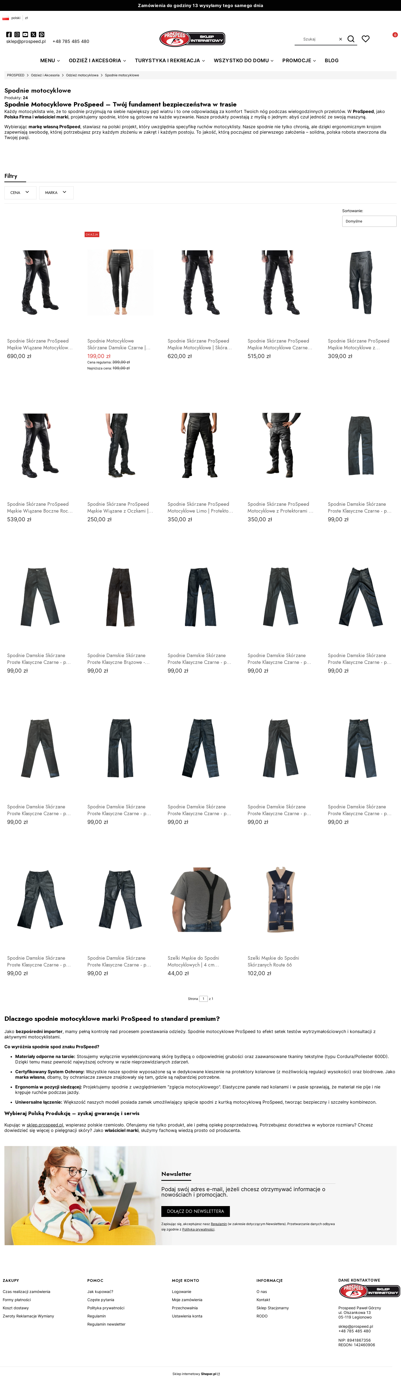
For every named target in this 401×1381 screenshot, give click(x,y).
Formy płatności (17, 1299)
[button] (351, 39)
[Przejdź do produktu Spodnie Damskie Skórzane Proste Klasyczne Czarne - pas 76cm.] (281, 748)
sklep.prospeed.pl (45, 1125)
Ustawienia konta (187, 1316)
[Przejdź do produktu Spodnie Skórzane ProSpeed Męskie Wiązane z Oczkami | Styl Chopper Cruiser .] (120, 445)
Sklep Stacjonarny (273, 1307)
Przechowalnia (185, 1307)
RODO (262, 1316)
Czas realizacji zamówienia (26, 1291)
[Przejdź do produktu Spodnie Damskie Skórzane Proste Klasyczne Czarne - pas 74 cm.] (120, 748)
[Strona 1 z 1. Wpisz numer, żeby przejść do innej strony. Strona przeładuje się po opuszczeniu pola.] (203, 999)
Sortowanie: (352, 210)
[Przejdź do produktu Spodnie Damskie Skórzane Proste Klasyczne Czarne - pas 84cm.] (120, 899)
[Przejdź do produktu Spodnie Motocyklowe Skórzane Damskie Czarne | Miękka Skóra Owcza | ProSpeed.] (120, 282)
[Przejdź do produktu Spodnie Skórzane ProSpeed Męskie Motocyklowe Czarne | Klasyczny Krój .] (281, 282)
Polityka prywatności (105, 1307)
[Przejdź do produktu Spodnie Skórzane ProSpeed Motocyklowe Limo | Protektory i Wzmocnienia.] (201, 445)
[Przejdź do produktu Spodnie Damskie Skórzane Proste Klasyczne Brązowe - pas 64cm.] (120, 597)
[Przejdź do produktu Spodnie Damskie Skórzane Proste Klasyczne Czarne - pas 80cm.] (40, 899)
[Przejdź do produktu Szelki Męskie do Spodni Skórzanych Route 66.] (281, 899)
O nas (262, 1291)
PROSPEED (15, 75)
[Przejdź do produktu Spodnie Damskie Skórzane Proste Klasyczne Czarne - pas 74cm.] (201, 748)
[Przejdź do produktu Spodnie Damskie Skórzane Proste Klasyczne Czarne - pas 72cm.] (40, 597)
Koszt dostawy (16, 1307)
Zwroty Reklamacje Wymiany (28, 1316)
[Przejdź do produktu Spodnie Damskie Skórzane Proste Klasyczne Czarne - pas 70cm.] (361, 445)
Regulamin (219, 1224)
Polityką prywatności (198, 1229)
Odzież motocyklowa (82, 75)
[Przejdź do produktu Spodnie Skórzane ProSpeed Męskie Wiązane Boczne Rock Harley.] (40, 445)
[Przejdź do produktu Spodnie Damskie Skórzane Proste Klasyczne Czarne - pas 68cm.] (201, 597)
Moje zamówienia (187, 1299)
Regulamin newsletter (106, 1324)
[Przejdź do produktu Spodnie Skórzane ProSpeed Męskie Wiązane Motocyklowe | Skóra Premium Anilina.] (40, 282)
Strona (193, 998)
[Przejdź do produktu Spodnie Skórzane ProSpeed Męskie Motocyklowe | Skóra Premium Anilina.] (201, 282)
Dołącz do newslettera (195, 1211)
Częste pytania (100, 1299)
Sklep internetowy (194, 1374)
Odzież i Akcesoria (45, 75)
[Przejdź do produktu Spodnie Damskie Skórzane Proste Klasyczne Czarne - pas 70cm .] (40, 748)
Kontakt (263, 1299)
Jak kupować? (100, 1291)
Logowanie (181, 1291)
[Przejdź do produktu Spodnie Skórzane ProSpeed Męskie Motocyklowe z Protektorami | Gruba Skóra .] (361, 282)
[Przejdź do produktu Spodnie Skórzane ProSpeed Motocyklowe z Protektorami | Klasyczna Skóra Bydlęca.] (281, 445)
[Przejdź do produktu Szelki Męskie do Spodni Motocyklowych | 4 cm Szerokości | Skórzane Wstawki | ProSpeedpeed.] (201, 899)
